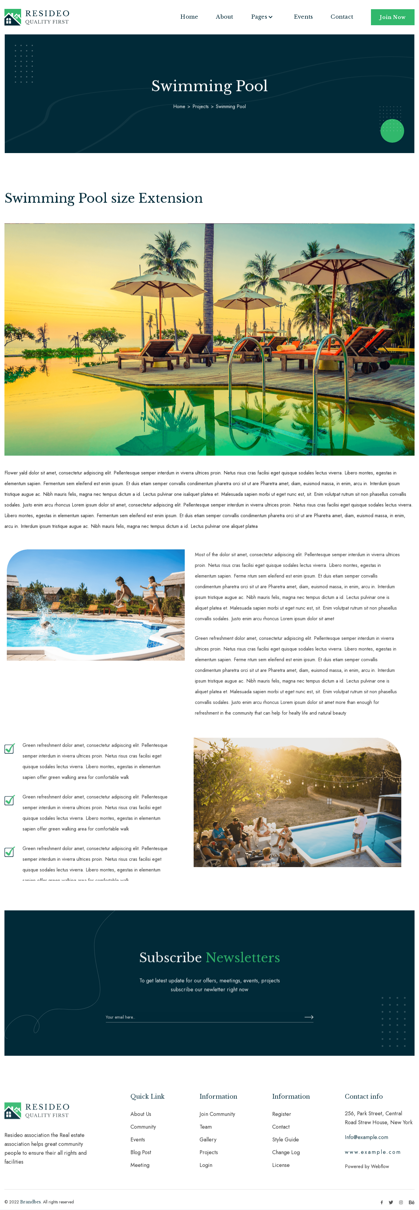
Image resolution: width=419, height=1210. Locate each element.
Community (143, 1130)
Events (303, 17)
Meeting (139, 1168)
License (281, 1168)
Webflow (380, 1170)
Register (281, 1117)
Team (206, 1130)
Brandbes (30, 1205)
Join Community (217, 1117)
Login (206, 1168)
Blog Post (140, 1156)
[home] (36, 17)
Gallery (208, 1143)
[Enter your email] (209, 1020)
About (224, 17)
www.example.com (373, 1156)
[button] (263, 16)
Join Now (393, 17)
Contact (342, 17)
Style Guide (285, 1143)
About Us (140, 1117)
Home (189, 17)
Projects (200, 106)
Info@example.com (366, 1141)
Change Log (286, 1156)
